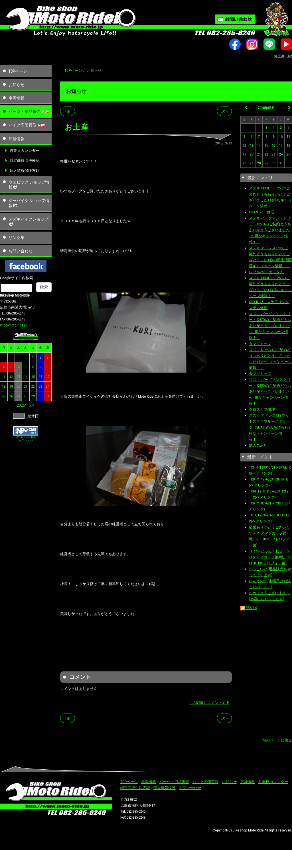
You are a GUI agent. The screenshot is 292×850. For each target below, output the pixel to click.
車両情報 (17, 98)
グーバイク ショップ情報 (29, 203)
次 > (224, 111)
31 (47, 396)
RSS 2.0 (248, 608)
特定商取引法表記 (24, 160)
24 (47, 386)
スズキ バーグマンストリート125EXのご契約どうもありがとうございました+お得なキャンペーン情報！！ (270, 230)
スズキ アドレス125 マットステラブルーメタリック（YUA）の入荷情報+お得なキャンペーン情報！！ (269, 427)
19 (11, 386)
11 (3, 377)
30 (40, 396)
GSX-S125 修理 (261, 212)
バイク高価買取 (22, 125)
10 (47, 367)
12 (11, 377)
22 (33, 386)
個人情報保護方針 (24, 170)
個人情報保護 (164, 788)
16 (40, 377)
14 (25, 377)
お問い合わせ (21, 251)
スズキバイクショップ (28, 221)
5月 (32, 405)
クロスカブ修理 (262, 409)
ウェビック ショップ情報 (29, 184)
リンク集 (17, 237)
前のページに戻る (277, 740)
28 (25, 396)
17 (47, 377)
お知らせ (17, 84)
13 (18, 377)
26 (11, 396)
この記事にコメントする (209, 702)
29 (33, 396)
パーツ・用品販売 (24, 111)
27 (18, 396)
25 (3, 396)
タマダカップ (260, 344)
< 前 (67, 111)
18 (3, 386)
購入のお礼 (258, 445)
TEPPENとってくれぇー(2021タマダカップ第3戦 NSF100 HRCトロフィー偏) (270, 557)
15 (33, 377)
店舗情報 (17, 138)
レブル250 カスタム (266, 272)
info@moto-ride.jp (13, 325)
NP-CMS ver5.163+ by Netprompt (25, 439)
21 (25, 386)
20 (18, 386)
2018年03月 (266, 108)
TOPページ (18, 71)
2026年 (23, 405)
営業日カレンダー (24, 150)
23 (40, 386)
